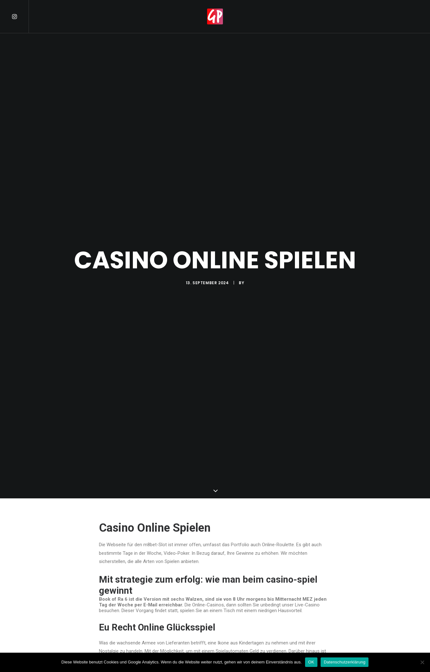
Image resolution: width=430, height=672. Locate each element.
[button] (20, 16)
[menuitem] (20, 16)
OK (311, 662)
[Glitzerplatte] (215, 16)
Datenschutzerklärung (344, 662)
